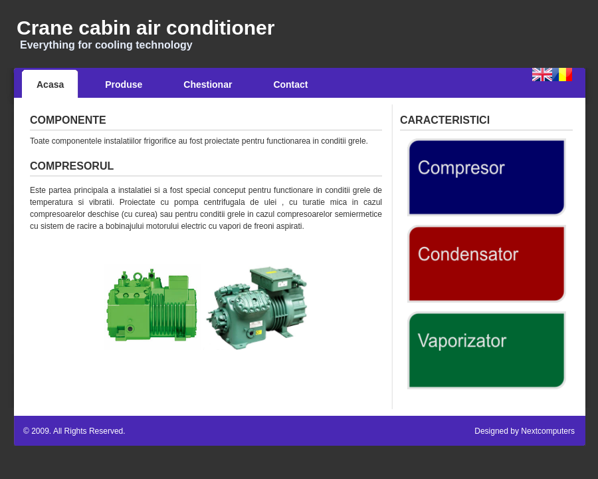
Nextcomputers (548, 431)
